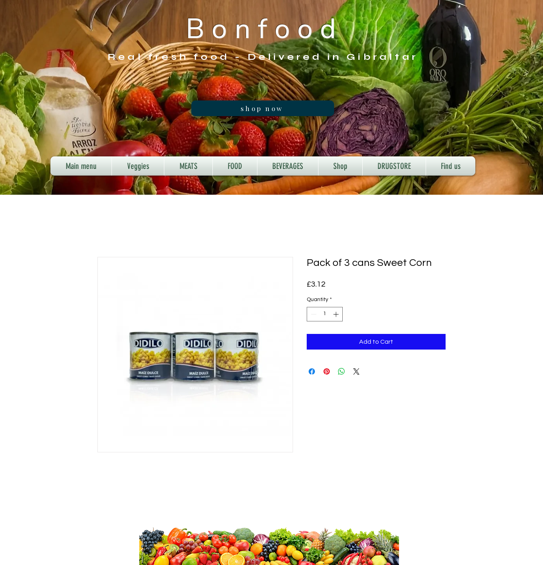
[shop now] (262, 108)
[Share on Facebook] (311, 371)
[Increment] (337, 314)
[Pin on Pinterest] (326, 371)
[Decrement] (313, 314)
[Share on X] (356, 371)
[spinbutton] (325, 314)
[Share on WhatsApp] (341, 371)
